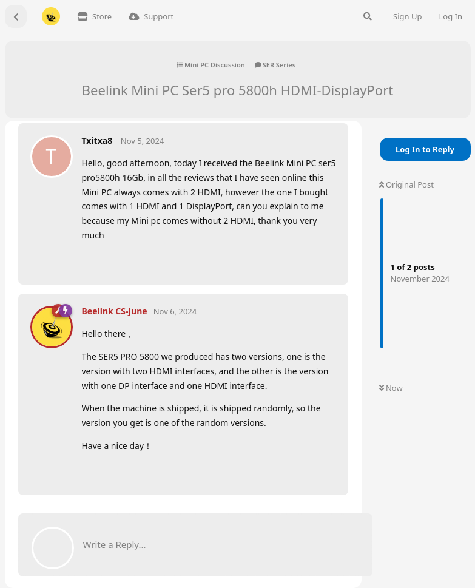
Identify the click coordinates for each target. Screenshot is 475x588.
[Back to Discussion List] (16, 16)
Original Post (406, 184)
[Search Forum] (368, 16)
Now (391, 387)
